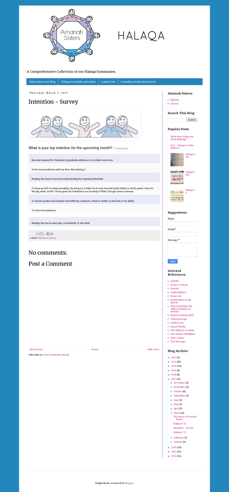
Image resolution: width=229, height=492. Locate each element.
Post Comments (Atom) (56, 354)
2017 (174, 379)
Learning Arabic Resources (138, 81)
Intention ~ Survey (183, 427)
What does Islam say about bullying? (181, 137)
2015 (174, 451)
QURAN (174, 281)
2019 (174, 370)
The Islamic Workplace (182, 334)
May (176, 404)
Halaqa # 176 (190, 155)
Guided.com (177, 322)
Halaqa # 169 (190, 173)
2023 (174, 357)
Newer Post (36, 349)
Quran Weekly (178, 326)
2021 (174, 361)
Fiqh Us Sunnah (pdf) (182, 315)
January (178, 441)
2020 (174, 366)
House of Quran (179, 284)
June (176, 400)
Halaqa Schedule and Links (78, 81)
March (177, 413)
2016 (174, 447)
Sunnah (174, 288)
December (180, 382)
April (176, 408)
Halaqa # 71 (179, 432)
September (180, 395)
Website (174, 100)
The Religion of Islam (182, 330)
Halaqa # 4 (190, 191)
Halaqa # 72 (179, 423)
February (179, 437)
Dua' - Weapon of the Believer (182, 146)
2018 (174, 374)
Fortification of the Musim (180, 301)
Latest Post (108, 81)
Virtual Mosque (178, 319)
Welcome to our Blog (42, 81)
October (178, 391)
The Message (178, 341)
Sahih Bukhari (178, 292)
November (180, 387)
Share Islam (177, 337)
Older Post (153, 349)
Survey (52, 238)
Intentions (43, 238)
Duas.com (175, 296)
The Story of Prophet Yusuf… (185, 418)
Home (95, 349)
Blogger (129, 483)
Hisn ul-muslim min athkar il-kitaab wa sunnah (181, 309)
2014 (174, 456)
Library (174, 103)
